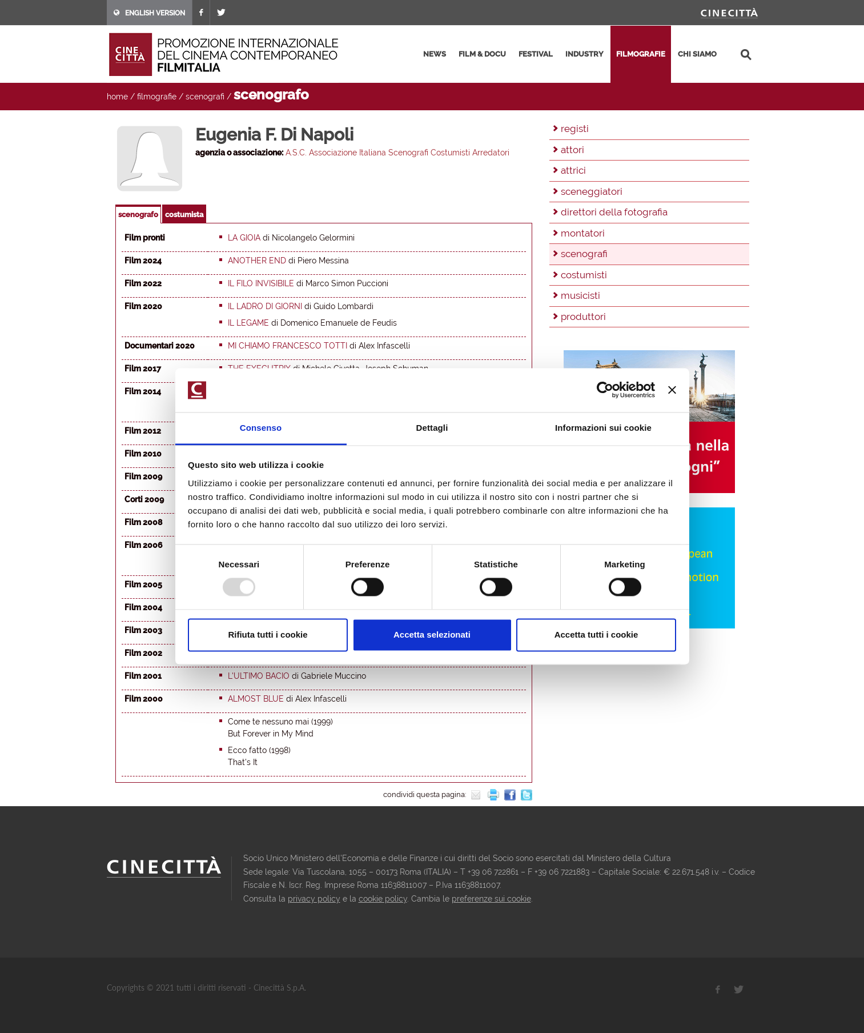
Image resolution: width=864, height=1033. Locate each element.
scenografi (205, 96)
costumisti (584, 275)
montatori (583, 233)
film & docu (482, 54)
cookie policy (383, 898)
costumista (184, 214)
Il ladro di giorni (265, 306)
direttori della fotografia (614, 212)
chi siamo (697, 54)
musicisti (580, 295)
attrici (573, 170)
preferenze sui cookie (491, 898)
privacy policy (314, 898)
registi (575, 128)
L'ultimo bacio (259, 675)
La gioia (244, 237)
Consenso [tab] (261, 428)
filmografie (640, 54)
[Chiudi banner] (672, 390)
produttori (583, 316)
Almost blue (256, 698)
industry (584, 54)
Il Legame (248, 322)
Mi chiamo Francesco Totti (287, 345)
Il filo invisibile (261, 283)
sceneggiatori (591, 191)
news (434, 54)
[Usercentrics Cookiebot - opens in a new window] (605, 390)
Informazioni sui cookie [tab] (603, 428)
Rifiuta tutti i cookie (267, 634)
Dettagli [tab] (432, 428)
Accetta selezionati (432, 634)
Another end (257, 260)
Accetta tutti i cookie (596, 634)
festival (536, 54)
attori (572, 149)
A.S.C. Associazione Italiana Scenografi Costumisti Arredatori (397, 152)
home (117, 96)
